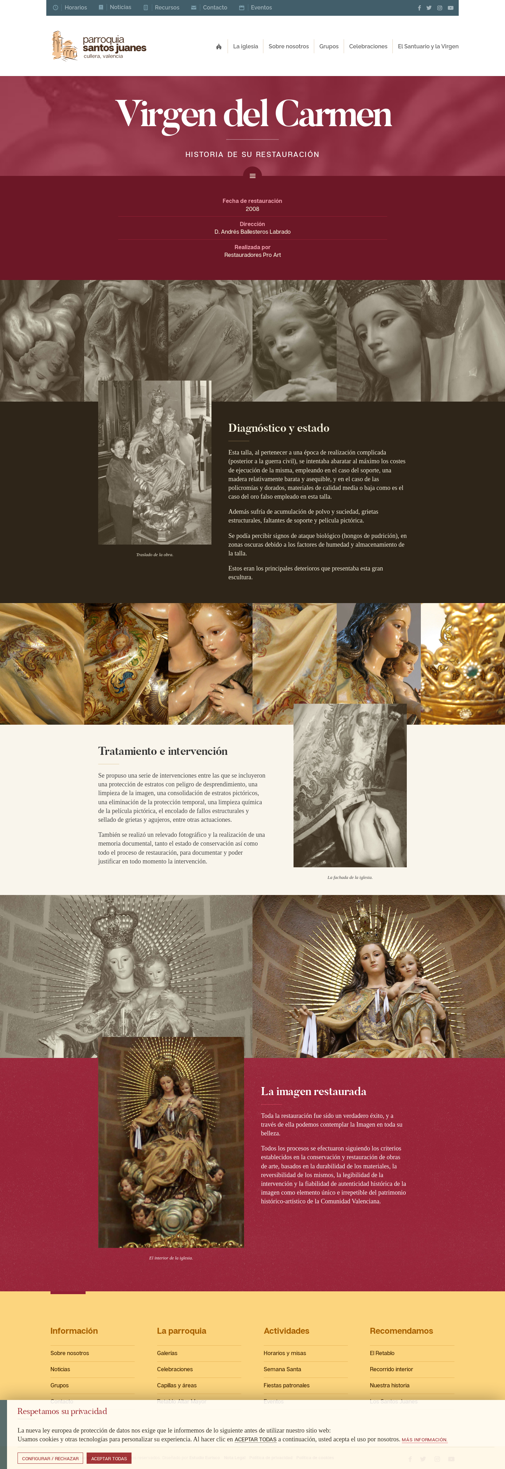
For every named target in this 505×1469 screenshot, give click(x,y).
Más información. (425, 1439)
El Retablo (382, 1353)
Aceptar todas (109, 1458)
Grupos (59, 1385)
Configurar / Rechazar (50, 1458)
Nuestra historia (390, 1385)
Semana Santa (282, 1369)
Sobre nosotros (69, 1353)
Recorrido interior (391, 1369)
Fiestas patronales (287, 1385)
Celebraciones (175, 1369)
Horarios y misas (285, 1353)
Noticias (60, 1369)
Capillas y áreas (177, 1385)
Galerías (167, 1353)
